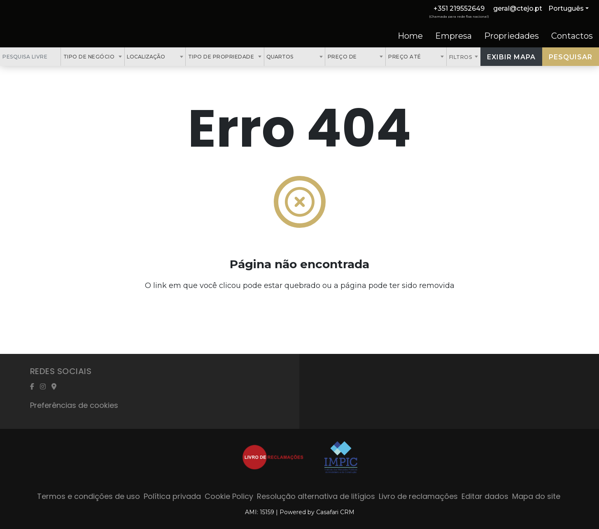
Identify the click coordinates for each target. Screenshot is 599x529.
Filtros (461, 57)
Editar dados (484, 496)
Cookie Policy (229, 496)
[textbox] (169, 56)
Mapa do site (536, 496)
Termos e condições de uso (88, 496)
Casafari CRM (335, 512)
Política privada (172, 496)
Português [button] (566, 8)
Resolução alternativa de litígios (316, 496)
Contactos (572, 36)
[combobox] (93, 56)
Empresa (453, 36)
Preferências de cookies (74, 405)
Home (410, 36)
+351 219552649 (459, 8)
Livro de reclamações (418, 496)
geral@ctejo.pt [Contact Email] (517, 8)
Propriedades (511, 36)
